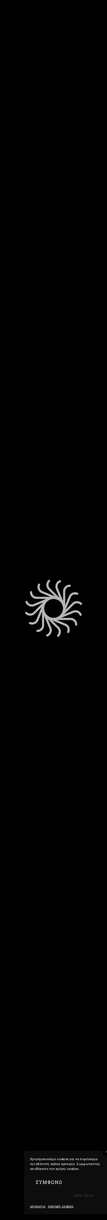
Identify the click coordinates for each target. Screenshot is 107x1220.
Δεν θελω (84, 1195)
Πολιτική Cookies (60, 1206)
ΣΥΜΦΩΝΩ (49, 1182)
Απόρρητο (37, 1206)
